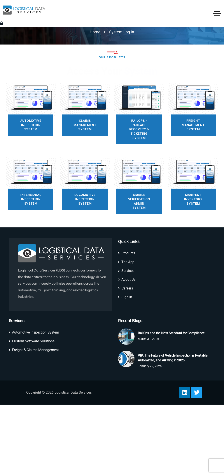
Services (126, 271)
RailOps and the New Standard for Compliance (171, 333)
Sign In (125, 297)
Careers (125, 288)
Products (126, 253)
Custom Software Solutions (31, 341)
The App (126, 262)
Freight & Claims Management (34, 350)
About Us (126, 279)
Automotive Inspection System (34, 332)
